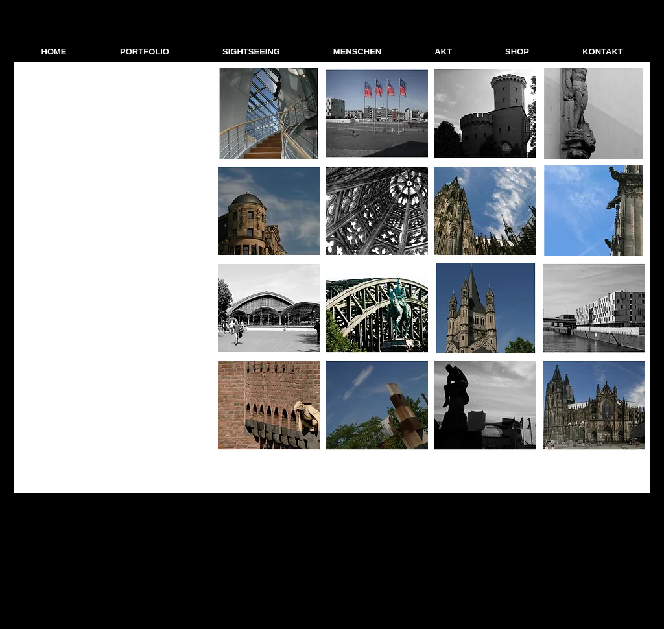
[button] (144, 52)
